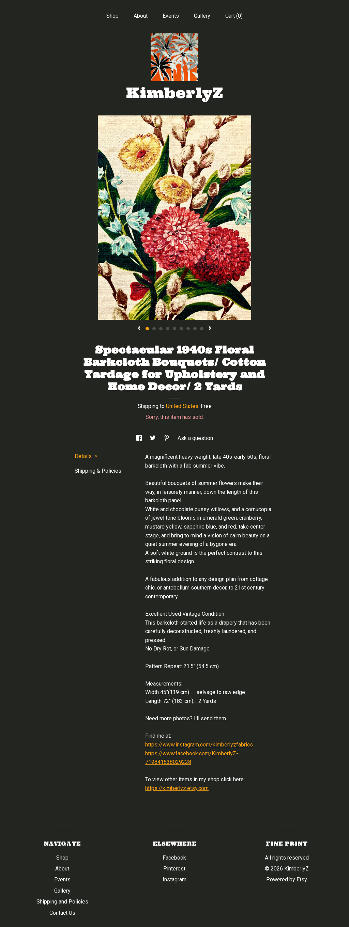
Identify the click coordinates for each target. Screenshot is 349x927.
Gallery (202, 16)
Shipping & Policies (98, 471)
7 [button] (188, 328)
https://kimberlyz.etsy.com (177, 788)
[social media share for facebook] (139, 438)
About (141, 16)
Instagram (174, 879)
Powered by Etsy (286, 879)
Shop (112, 16)
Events (171, 16)
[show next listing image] (210, 328)
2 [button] (154, 328)
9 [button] (201, 328)
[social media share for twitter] (153, 438)
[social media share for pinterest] (167, 438)
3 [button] (161, 328)
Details (86, 456)
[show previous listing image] (139, 328)
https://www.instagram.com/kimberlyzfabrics (199, 744)
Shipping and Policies (62, 901)
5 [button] (174, 328)
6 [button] (181, 328)
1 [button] (147, 328)
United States (182, 406)
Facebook (174, 857)
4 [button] (167, 328)
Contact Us (62, 913)
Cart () (234, 16)
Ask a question (195, 438)
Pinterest (174, 868)
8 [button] (195, 328)
